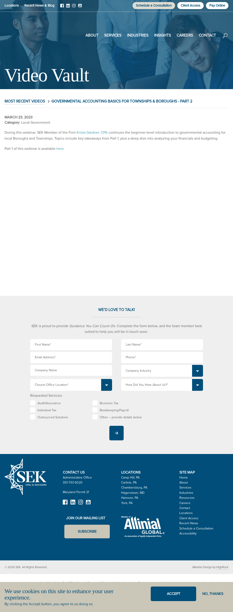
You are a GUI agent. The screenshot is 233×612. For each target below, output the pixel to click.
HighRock (222, 567)
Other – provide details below (121, 417)
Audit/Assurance (49, 403)
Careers (185, 35)
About (91, 35)
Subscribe (87, 531)
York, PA (127, 503)
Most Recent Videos (25, 101)
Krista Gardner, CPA (92, 132)
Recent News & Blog (39, 5)
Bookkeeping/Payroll (114, 410)
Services (112, 35)
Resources (187, 497)
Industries (137, 35)
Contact (207, 35)
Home (183, 477)
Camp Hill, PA (130, 477)
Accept (173, 593)
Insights (162, 35)
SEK (27, 34)
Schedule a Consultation (154, 5)
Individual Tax (47, 410)
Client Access (190, 5)
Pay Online (217, 5)
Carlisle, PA (129, 482)
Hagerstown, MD (133, 492)
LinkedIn (68, 7)
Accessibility (188, 533)
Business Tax (109, 403)
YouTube (80, 7)
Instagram (74, 7)
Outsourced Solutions (53, 417)
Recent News (188, 523)
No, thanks (212, 593)
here (60, 148)
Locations (12, 5)
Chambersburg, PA (134, 487)
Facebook (62, 7)
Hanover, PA (129, 497)
